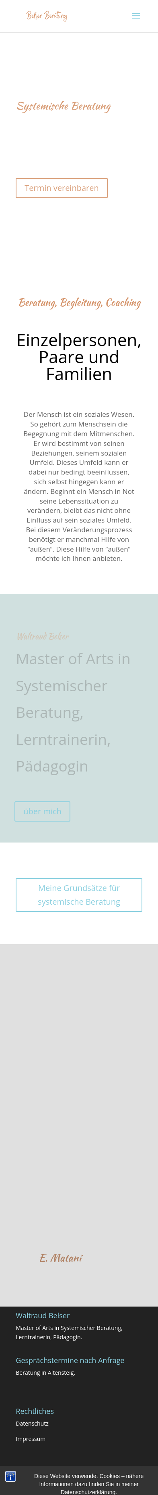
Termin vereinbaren (61, 187)
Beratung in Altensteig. (45, 1372)
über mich (42, 811)
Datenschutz (32, 1423)
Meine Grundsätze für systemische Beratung (79, 894)
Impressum (30, 1439)
